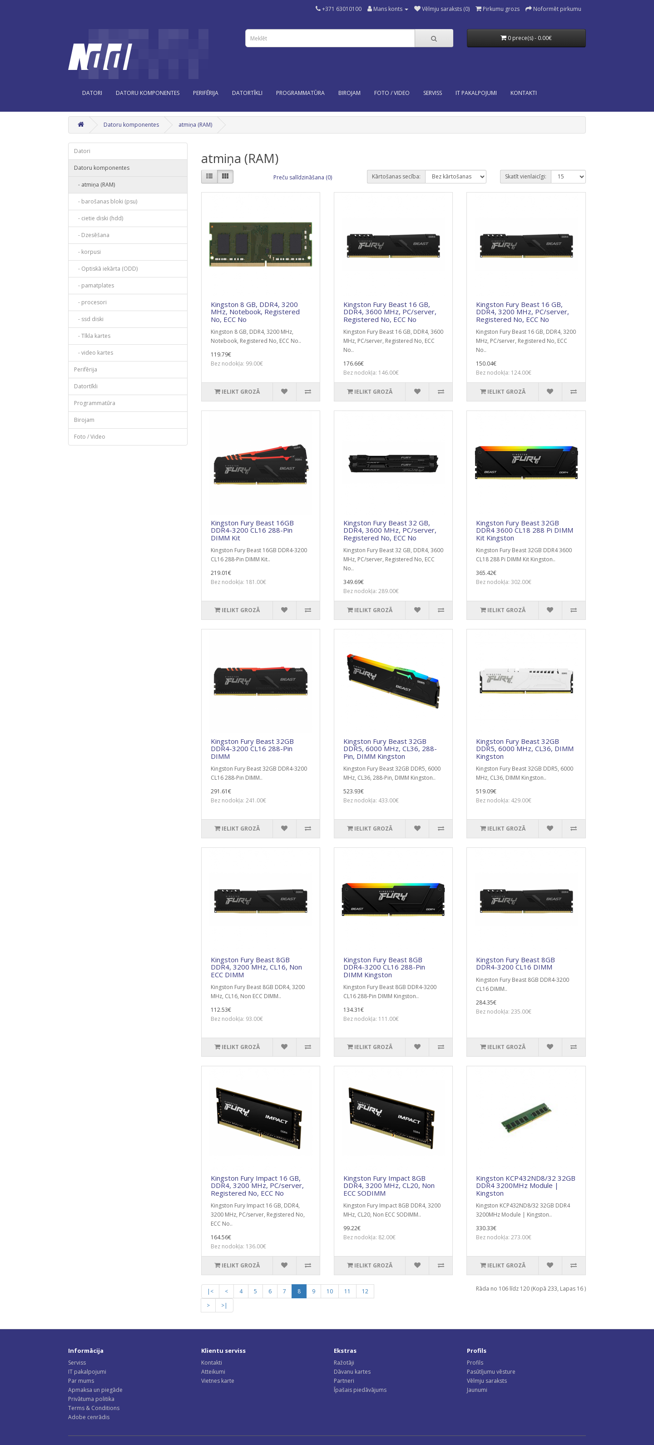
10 (330, 1291)
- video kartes (93, 352)
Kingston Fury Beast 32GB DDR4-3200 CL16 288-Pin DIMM (252, 749)
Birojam (349, 93)
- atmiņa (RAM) (94, 184)
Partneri (344, 1381)
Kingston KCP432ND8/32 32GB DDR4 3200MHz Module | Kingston (525, 1185)
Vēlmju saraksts (487, 1381)
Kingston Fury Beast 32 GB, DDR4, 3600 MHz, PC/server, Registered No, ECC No (389, 530)
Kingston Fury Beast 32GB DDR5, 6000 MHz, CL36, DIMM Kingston (525, 749)
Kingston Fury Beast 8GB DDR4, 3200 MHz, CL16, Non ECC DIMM (256, 967)
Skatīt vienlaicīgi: (525, 176)
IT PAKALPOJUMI (476, 93)
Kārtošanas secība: (396, 176)
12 (365, 1291)
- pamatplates (94, 285)
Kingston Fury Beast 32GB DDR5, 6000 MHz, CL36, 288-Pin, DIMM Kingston (390, 749)
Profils (475, 1362)
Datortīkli (247, 93)
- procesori (90, 302)
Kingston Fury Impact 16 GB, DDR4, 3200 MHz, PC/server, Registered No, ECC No (257, 1185)
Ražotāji (344, 1362)
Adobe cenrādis (88, 1417)
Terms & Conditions (93, 1408)
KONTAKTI (523, 93)
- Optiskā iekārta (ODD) (106, 268)
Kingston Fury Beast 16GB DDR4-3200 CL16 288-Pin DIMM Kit (252, 530)
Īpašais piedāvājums (360, 1390)
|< (210, 1291)
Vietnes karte (217, 1381)
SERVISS (432, 93)
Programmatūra (300, 93)
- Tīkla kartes (92, 336)
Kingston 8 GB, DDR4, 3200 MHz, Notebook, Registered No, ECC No (255, 312)
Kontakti (211, 1362)
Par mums (81, 1381)
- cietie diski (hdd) (98, 218)
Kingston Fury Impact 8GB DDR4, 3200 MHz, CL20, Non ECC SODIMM (389, 1185)
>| (224, 1305)
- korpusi (87, 252)
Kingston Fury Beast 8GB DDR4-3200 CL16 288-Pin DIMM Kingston (384, 967)
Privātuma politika (91, 1399)
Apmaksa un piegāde (95, 1390)
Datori (92, 93)
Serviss (77, 1362)
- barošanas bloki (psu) (105, 201)
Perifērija (205, 93)
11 (347, 1291)
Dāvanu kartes (352, 1372)
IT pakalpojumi (87, 1372)
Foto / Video (392, 93)
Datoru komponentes (147, 93)
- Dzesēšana (91, 235)
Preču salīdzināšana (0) (302, 177)
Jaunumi (477, 1390)
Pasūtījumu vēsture (491, 1372)
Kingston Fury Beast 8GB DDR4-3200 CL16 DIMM (515, 963)
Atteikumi (213, 1372)
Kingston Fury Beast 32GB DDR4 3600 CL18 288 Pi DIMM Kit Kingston (524, 530)
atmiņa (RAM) (195, 125)
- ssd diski (89, 319)
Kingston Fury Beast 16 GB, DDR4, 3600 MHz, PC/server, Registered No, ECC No (389, 312)
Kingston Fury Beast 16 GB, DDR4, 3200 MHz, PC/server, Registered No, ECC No (522, 312)
